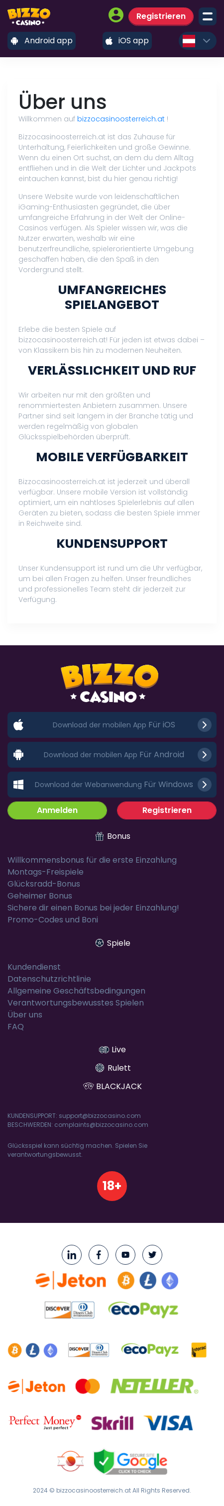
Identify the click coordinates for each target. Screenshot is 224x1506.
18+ (112, 1186)
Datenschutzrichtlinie (49, 979)
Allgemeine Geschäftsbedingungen (76, 991)
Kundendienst (34, 967)
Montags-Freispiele (45, 872)
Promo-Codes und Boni (52, 919)
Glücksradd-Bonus (43, 884)
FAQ (15, 1026)
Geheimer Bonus (39, 896)
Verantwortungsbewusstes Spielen (75, 1002)
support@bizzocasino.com (100, 1115)
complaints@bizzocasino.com (101, 1124)
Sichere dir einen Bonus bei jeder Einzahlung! (93, 907)
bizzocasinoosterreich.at (121, 119)
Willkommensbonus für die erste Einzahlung (92, 860)
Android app (41, 40)
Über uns (24, 1014)
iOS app (127, 40)
